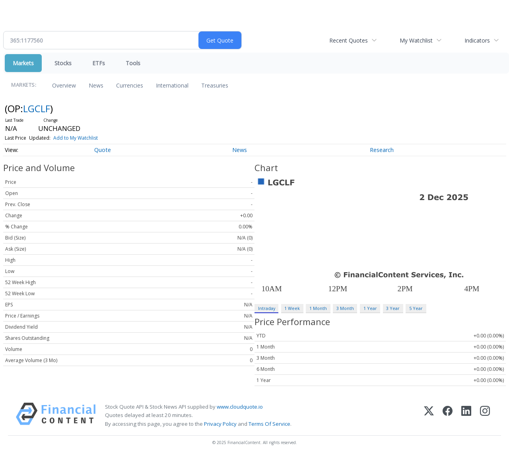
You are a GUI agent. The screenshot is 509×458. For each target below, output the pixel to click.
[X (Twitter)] (429, 415)
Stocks (63, 63)
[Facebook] (447, 415)
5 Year (416, 308)
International (172, 85)
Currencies (129, 85)
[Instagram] (485, 415)
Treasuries (214, 85)
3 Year (393, 308)
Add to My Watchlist (75, 137)
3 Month (345, 308)
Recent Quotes (348, 40)
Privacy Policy (220, 423)
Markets (23, 63)
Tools (133, 63)
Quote (102, 150)
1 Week (292, 308)
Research (382, 150)
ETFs (98, 63)
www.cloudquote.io (240, 406)
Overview (64, 85)
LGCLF (36, 108)
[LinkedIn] (466, 415)
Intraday (266, 308)
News (96, 85)
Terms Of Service (269, 423)
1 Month (318, 308)
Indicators (477, 40)
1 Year (370, 308)
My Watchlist (416, 40)
